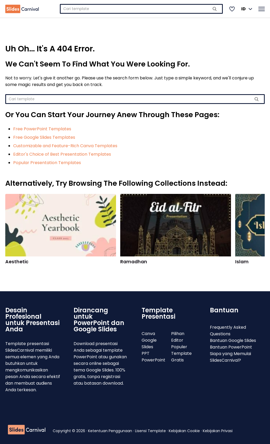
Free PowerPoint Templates (42, 129)
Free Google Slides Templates (44, 137)
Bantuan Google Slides (233, 340)
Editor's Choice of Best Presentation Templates (62, 154)
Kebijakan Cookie (185, 430)
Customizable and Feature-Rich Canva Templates (65, 146)
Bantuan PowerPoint (231, 347)
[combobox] (141, 9)
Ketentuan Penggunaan (110, 430)
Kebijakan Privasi (218, 430)
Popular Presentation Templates (47, 163)
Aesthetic (16, 262)
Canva (148, 334)
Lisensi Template (151, 430)
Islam (242, 262)
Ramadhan (133, 262)
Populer (179, 347)
